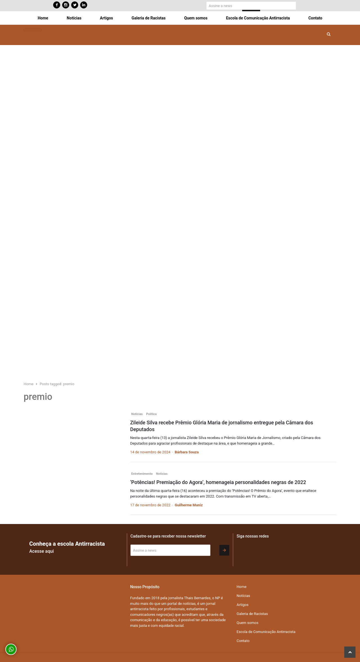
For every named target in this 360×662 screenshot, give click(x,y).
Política (151, 414)
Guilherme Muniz (189, 505)
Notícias (74, 18)
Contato (315, 18)
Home (43, 18)
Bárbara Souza (187, 452)
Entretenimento (142, 474)
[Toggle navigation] (33, 30)
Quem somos (196, 18)
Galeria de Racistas (149, 18)
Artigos (106, 18)
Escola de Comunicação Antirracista (258, 18)
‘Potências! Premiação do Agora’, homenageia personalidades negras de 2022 (218, 482)
